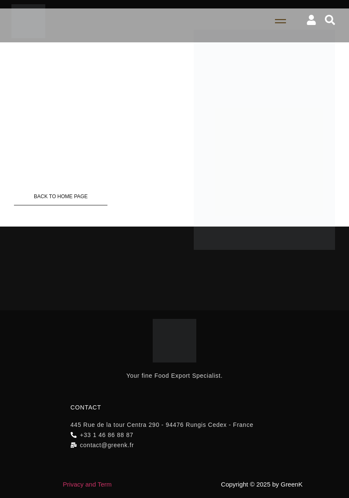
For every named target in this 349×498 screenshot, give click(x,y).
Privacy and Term (87, 484)
